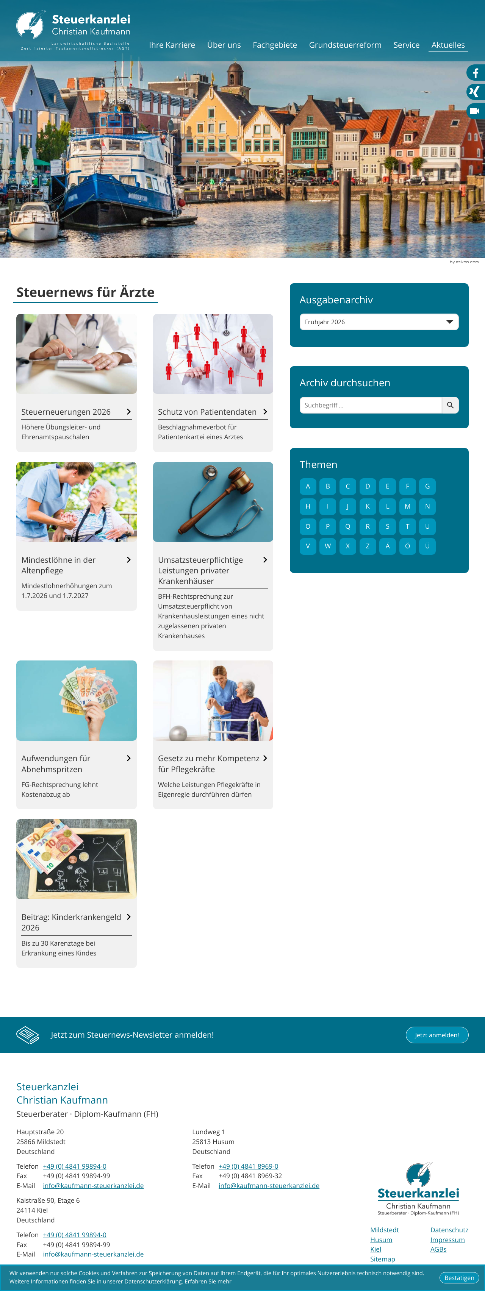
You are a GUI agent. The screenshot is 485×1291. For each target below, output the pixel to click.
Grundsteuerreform (345, 45)
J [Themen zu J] (348, 506)
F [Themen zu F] (407, 486)
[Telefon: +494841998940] (74, 1167)
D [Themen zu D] (367, 486)
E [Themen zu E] (388, 486)
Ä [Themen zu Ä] (388, 546)
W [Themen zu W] (328, 546)
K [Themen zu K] (368, 506)
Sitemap (382, 1259)
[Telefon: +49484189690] (248, 1167)
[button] (437, 1035)
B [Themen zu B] (328, 486)
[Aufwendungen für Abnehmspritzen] (76, 734)
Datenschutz (449, 1230)
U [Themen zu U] (427, 526)
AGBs (438, 1249)
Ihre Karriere (172, 45)
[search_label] (371, 405)
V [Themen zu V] (308, 546)
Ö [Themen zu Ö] (407, 546)
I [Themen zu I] (328, 506)
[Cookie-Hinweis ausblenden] (459, 1278)
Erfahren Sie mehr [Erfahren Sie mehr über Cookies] (208, 1281)
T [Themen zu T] (408, 526)
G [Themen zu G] (427, 486)
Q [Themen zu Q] (347, 526)
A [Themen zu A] (308, 486)
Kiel (375, 1249)
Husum (381, 1240)
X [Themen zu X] (348, 546)
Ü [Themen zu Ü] (427, 546)
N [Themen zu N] (427, 506)
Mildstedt (384, 1230)
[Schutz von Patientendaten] (213, 383)
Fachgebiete (275, 45)
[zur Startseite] (73, 31)
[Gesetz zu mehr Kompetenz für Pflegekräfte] (213, 734)
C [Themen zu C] (348, 486)
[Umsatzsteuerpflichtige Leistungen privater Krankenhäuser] (213, 556)
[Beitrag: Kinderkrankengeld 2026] (76, 893)
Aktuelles (448, 45)
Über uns (224, 45)
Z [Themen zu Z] (368, 546)
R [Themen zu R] (368, 526)
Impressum (447, 1240)
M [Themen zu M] (408, 506)
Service (407, 45)
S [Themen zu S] (387, 526)
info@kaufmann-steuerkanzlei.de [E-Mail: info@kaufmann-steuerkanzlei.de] (93, 1186)
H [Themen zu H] (307, 506)
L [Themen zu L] (388, 506)
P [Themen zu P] (328, 526)
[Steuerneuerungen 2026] (76, 383)
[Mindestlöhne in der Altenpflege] (76, 536)
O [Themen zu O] (307, 526)
